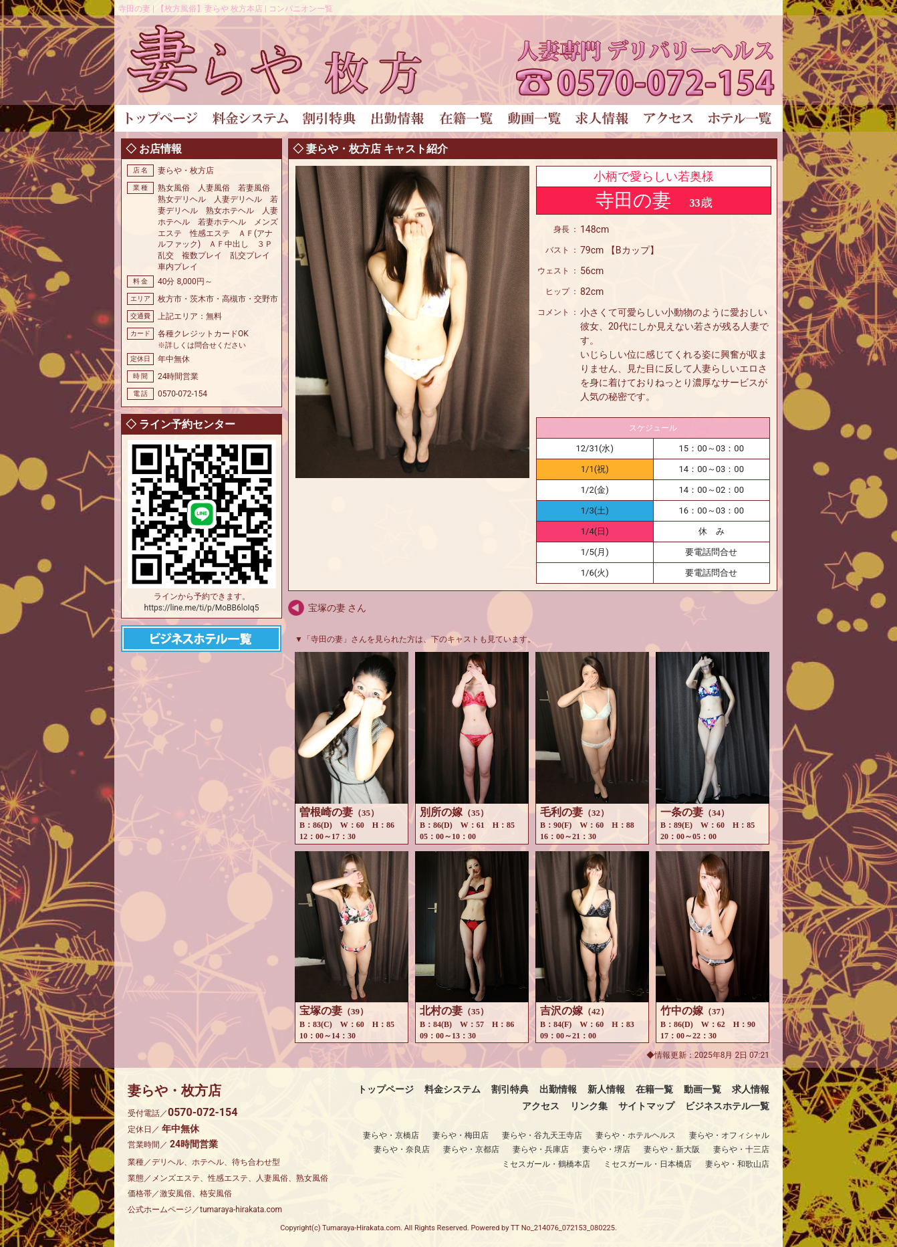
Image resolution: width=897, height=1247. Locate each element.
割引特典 (510, 1089)
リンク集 (589, 1106)
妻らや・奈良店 (402, 1149)
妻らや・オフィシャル (729, 1135)
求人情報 (750, 1089)
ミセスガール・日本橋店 (648, 1164)
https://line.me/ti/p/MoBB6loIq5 (201, 607)
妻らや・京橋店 (391, 1135)
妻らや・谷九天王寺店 (542, 1135)
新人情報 (606, 1089)
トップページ (386, 1089)
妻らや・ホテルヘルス (636, 1135)
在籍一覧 (654, 1089)
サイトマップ (646, 1106)
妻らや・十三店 (741, 1149)
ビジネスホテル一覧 (727, 1106)
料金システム (452, 1089)
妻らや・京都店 (471, 1149)
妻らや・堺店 (606, 1149)
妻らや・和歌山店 (737, 1164)
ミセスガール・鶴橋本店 (546, 1164)
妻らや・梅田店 (460, 1135)
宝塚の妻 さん (337, 607)
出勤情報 (558, 1089)
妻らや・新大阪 (672, 1149)
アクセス (540, 1106)
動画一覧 (702, 1089)
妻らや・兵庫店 (541, 1149)
